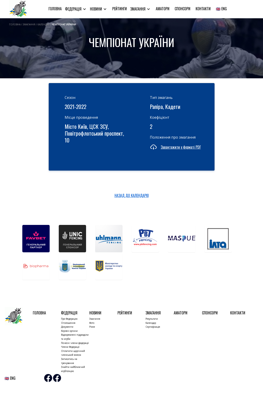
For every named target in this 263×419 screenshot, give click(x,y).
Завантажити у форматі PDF (181, 147)
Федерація (73, 9)
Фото (91, 322)
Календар (151, 322)
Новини (96, 9)
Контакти (203, 8)
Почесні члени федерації (75, 343)
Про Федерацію (69, 318)
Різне (92, 326)
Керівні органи (69, 330)
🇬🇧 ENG (221, 8)
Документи (67, 326)
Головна (55, 8)
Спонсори (182, 8)
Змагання (138, 9)
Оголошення (68, 322)
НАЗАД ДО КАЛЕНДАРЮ (132, 195)
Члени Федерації (70, 346)
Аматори (162, 8)
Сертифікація (153, 326)
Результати (152, 318)
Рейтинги (119, 8)
